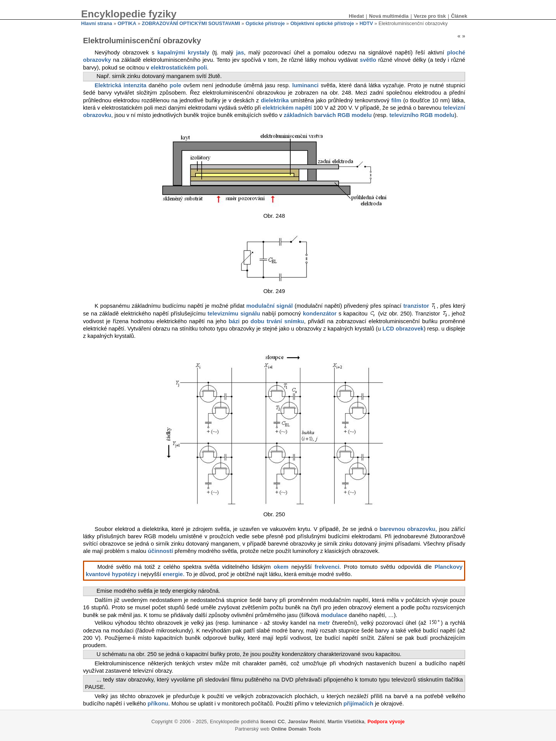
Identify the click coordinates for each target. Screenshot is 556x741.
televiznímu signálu (233, 313)
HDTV (366, 23)
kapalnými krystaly (183, 52)
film (396, 100)
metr (324, 623)
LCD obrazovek (403, 329)
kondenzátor (319, 313)
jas (240, 52)
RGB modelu (354, 115)
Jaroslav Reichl (306, 721)
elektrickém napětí (287, 108)
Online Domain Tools (296, 729)
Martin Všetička (346, 721)
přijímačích (358, 703)
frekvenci (327, 567)
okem (281, 567)
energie (173, 574)
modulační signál (269, 306)
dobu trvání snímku (277, 321)
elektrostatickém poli (179, 67)
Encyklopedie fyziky (128, 14)
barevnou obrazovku (408, 529)
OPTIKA (127, 23)
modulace (334, 615)
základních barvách (310, 115)
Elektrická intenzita (120, 85)
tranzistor (416, 306)
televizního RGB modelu (421, 115)
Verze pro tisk (430, 16)
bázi (234, 321)
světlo (368, 60)
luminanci (305, 85)
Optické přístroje (265, 23)
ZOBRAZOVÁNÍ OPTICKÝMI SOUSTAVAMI (191, 23)
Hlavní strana (96, 23)
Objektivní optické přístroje (322, 23)
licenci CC (273, 721)
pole (175, 85)
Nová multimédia (389, 16)
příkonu (157, 703)
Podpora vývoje (386, 721)
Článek (459, 16)
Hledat (356, 16)
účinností (160, 551)
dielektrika (275, 100)
